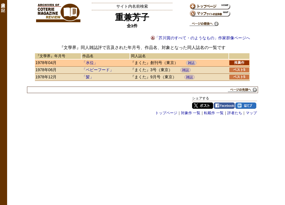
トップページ (166, 113)
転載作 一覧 (214, 113)
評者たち (234, 113)
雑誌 (191, 63)
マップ (251, 113)
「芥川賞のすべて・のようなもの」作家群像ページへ (202, 38)
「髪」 (88, 77)
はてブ (245, 105)
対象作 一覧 (191, 113)
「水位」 (90, 62)
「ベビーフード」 (98, 69)
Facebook (224, 105)
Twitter (202, 105)
